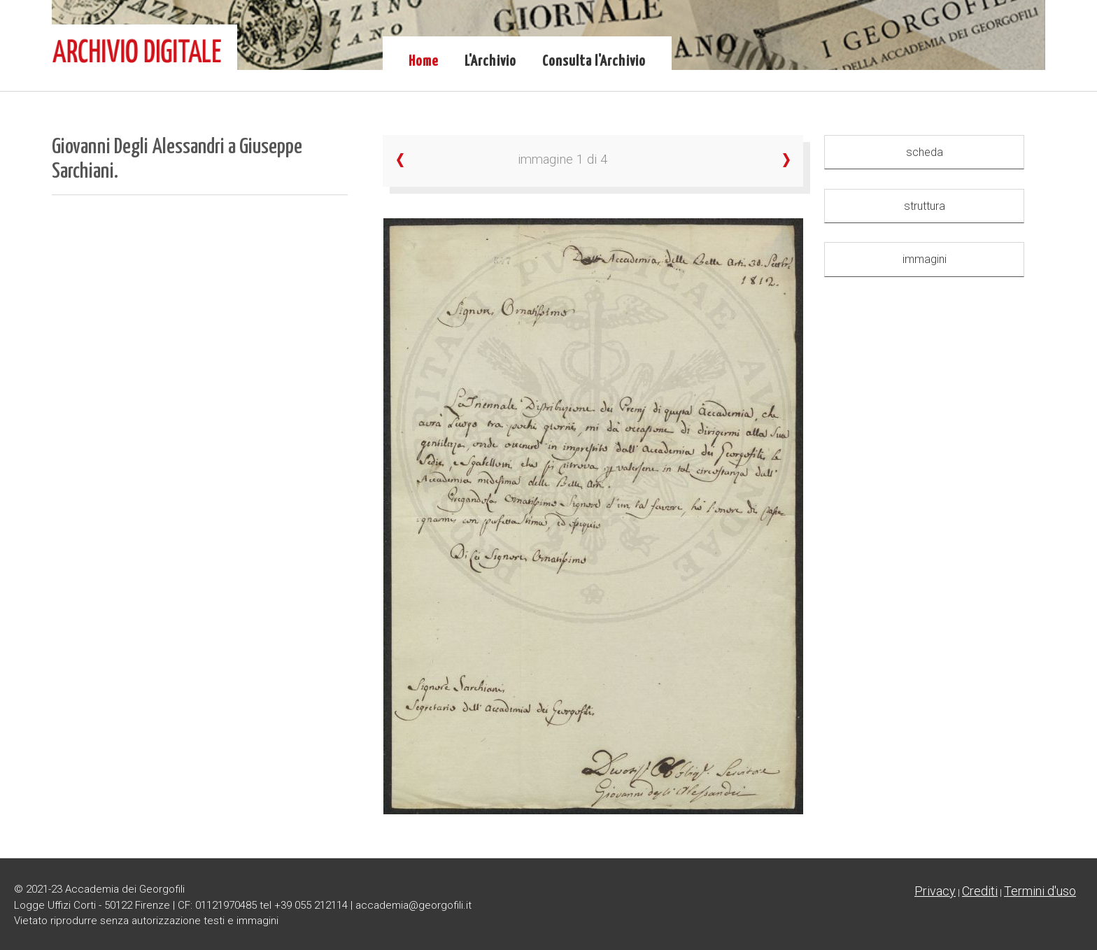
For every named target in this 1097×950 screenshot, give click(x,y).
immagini (925, 259)
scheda (924, 152)
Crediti (980, 891)
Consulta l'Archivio (594, 62)
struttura (924, 206)
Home (424, 62)
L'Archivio (490, 62)
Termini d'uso (1040, 891)
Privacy (935, 891)
